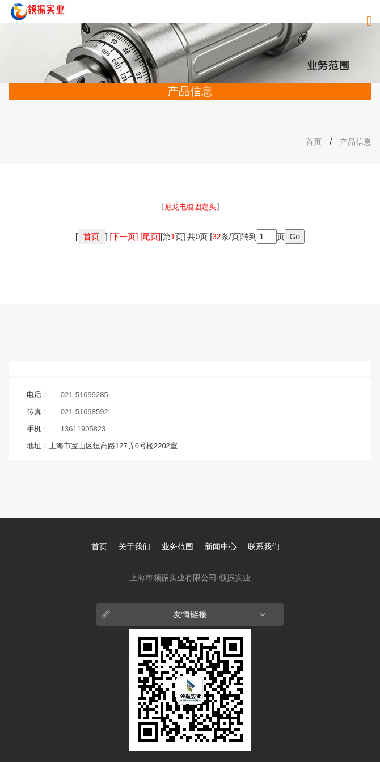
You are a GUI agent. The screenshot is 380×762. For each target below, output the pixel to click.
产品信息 (355, 141)
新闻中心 (221, 546)
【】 (190, 207)
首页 (314, 141)
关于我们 (134, 546)
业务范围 (177, 546)
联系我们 (264, 546)
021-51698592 (84, 411)
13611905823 (83, 428)
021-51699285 (84, 394)
